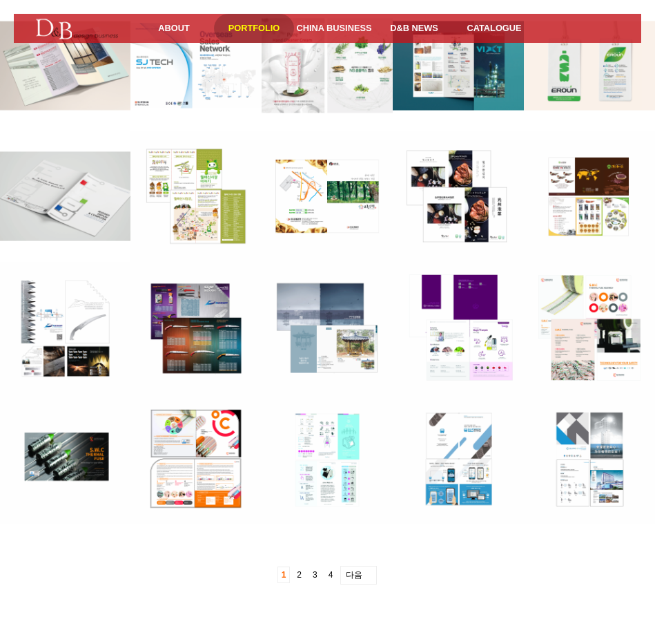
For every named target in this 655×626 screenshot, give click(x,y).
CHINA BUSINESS (333, 28)
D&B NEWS (414, 28)
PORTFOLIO (254, 28)
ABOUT (174, 28)
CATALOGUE (494, 28)
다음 (354, 575)
